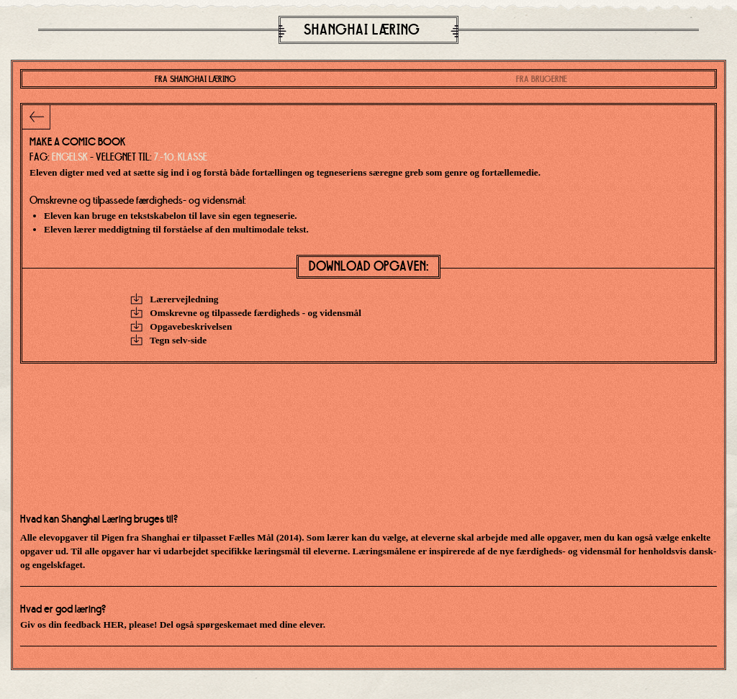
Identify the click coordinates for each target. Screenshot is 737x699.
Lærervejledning (174, 299)
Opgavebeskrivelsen (181, 326)
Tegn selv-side (168, 340)
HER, (115, 624)
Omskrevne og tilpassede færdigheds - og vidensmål (245, 312)
